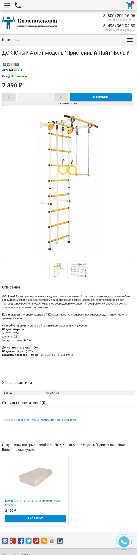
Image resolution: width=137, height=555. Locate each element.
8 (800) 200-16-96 (119, 15)
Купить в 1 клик (67, 103)
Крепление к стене (27, 419)
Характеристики (17, 382)
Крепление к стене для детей (59, 419)
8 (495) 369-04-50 (119, 25)
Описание (11, 287)
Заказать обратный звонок (119, 30)
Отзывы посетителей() (24, 403)
